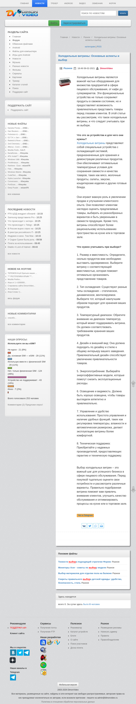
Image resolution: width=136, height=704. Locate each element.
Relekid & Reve (14, 140)
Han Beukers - (14, 131)
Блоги (73, 636)
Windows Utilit (13, 159)
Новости (39, 3)
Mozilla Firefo (13, 150)
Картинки (17, 77)
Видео (82, 3)
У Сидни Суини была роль (21, 239)
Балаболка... (13, 153)
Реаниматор (76, 628)
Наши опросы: (18, 339)
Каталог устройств (79, 632)
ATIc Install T (13, 156)
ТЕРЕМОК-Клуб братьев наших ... (22, 273)
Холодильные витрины (91, 143)
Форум (112, 3)
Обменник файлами (22, 44)
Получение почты (48, 628)
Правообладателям (110, 640)
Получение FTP (47, 632)
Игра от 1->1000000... (17, 282)
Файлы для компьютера (24, 51)
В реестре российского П (20, 232)
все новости (14, 253)
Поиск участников (79, 644)
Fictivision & (13, 134)
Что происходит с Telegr (20, 225)
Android (68, 3)
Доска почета (77, 648)
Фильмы (16, 70)
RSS (99, 46)
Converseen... (13, 181)
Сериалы (17, 73)
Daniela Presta (14, 128)
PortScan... (12, 184)
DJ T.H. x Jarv (13, 137)
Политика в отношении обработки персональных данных (68, 702)
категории (90, 46)
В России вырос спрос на (20, 228)
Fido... (10, 169)
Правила (105, 636)
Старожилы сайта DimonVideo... (21, 286)
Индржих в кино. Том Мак (20, 236)
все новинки (14, 194)
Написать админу (109, 632)
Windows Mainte (14, 172)
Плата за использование (20, 243)
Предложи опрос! (34, 404)
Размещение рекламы (111, 628)
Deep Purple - (14, 188)
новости (29, 209)
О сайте (74, 640)
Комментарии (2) (16, 404)
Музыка (16, 62)
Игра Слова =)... (14, 292)
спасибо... (12, 318)
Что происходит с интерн (20, 221)
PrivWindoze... (14, 163)
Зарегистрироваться (74, 23)
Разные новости (20, 66)
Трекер (54, 3)
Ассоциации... (14, 289)
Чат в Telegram (85, 515)
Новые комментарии (22, 313)
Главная (24, 3)
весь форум (14, 298)
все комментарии (16, 324)
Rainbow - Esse (14, 166)
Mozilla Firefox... (14, 279)
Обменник (97, 3)
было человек (91, 604)
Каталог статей (20, 84)
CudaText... (12, 175)
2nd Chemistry (14, 144)
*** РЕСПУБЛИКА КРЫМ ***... (20, 276)
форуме (26, 269)
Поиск (15, 88)
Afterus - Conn (14, 147)
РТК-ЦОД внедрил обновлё (21, 213)
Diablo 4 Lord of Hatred (19, 247)
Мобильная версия (68, 685)
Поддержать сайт (20, 105)
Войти (54, 23)
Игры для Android (21, 55)
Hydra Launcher (14, 178)
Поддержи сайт (20, 92)
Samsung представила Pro (21, 217)
